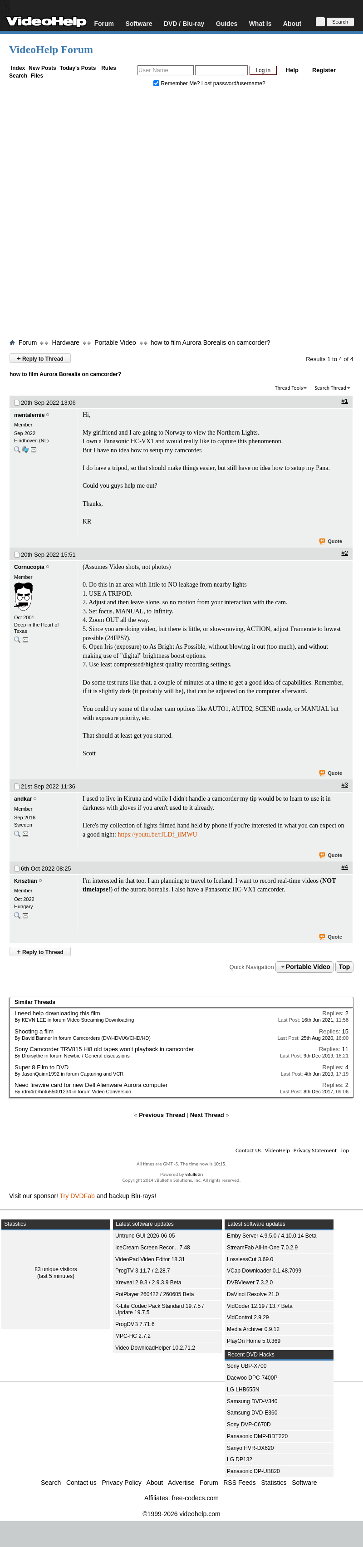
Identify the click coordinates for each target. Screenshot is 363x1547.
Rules (108, 68)
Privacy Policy (122, 1482)
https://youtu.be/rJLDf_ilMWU (157, 834)
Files (37, 76)
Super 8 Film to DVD (42, 1067)
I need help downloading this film (57, 1013)
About (292, 23)
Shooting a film (34, 1031)
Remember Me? (177, 83)
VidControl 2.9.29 (248, 1317)
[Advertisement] (109, 215)
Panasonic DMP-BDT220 (257, 1436)
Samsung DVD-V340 (252, 1401)
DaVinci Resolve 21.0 (253, 1294)
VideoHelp (277, 1150)
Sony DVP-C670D (249, 1424)
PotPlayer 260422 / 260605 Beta (154, 1294)
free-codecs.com (195, 1498)
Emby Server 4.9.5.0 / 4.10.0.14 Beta (271, 1236)
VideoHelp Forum (51, 49)
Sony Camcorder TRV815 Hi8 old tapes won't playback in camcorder (104, 1049)
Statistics (274, 1482)
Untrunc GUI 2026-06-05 (145, 1236)
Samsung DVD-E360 (252, 1413)
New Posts (42, 68)
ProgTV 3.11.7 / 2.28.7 (142, 1271)
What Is (260, 23)
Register (324, 70)
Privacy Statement (315, 1150)
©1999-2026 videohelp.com (181, 1514)
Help (292, 70)
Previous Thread (162, 1114)
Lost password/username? (233, 83)
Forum (104, 23)
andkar (23, 799)
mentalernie (29, 415)
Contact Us (248, 1150)
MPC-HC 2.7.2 (133, 1336)
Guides (226, 23)
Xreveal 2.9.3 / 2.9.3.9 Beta (148, 1282)
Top (344, 966)
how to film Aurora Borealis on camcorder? (210, 342)
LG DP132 (239, 1459)
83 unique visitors (55, 1269)
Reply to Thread (40, 358)
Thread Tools (289, 388)
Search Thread (330, 388)
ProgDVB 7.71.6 (135, 1324)
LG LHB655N (243, 1389)
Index (18, 68)
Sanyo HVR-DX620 (250, 1448)
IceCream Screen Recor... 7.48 (152, 1247)
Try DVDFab (77, 1195)
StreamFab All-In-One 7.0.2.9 (262, 1247)
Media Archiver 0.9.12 (253, 1329)
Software (138, 23)
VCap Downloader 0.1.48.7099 (264, 1271)
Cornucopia (29, 567)
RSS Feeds (239, 1482)
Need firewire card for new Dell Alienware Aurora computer (91, 1085)
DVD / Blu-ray (184, 23)
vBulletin (194, 1174)
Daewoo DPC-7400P (252, 1378)
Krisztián (25, 881)
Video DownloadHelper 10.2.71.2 (155, 1348)
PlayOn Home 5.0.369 (253, 1341)
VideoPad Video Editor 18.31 (150, 1259)
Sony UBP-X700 (246, 1366)
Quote (331, 541)
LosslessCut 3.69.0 (250, 1259)
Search (18, 76)
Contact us (81, 1482)
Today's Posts (77, 68)
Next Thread (207, 1114)
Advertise (181, 1482)
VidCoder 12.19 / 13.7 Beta (260, 1306)
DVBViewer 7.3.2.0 (250, 1282)
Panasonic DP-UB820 (253, 1471)
